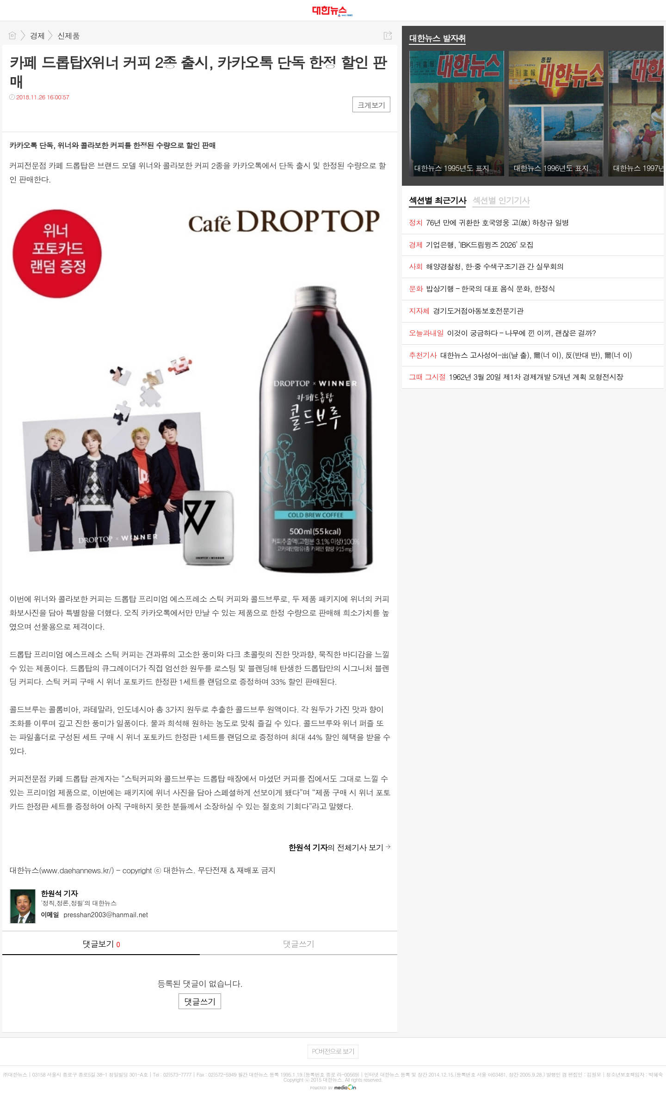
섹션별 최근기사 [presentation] (437, 200)
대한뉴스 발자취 (437, 38)
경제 (37, 35)
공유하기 (387, 35)
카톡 (54, 116)
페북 (17, 116)
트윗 (36, 116)
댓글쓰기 (298, 944)
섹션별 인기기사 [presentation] (500, 200)
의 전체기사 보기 (335, 847)
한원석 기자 (59, 893)
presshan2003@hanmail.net (94, 914)
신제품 (68, 35)
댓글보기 (101, 944)
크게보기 (371, 105)
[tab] (437, 201)
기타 (73, 116)
